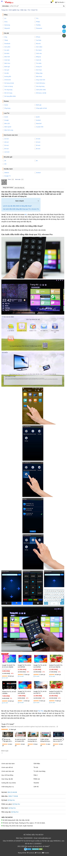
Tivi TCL (41, 711)
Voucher (36, 783)
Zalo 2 (64, 31)
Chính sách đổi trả (7, 767)
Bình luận (17, 179)
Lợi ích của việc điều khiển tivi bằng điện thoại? (17, 206)
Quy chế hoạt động (7, 775)
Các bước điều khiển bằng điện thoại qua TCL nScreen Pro (21, 209)
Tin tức (36, 767)
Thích (9, 179)
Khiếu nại (37, 779)
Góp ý (36, 775)
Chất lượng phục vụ (7, 786)
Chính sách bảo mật (7, 771)
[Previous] (2, 739)
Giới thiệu (37, 763)
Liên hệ (36, 786)
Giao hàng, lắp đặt (7, 779)
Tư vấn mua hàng (39, 771)
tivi (26, 214)
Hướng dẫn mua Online (8, 783)
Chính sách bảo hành (8, 763)
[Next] (62, 739)
